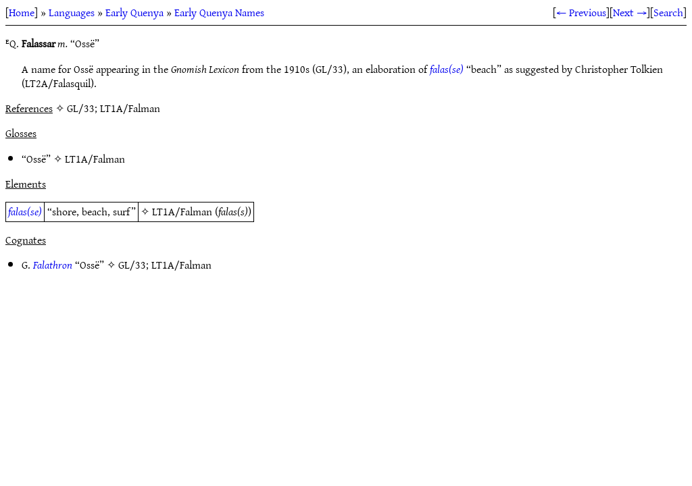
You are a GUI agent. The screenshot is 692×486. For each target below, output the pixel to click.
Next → (630, 12)
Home (21, 12)
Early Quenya (134, 12)
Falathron (52, 264)
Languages (72, 12)
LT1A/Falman (95, 158)
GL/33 (132, 264)
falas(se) (447, 68)
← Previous (581, 12)
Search (668, 12)
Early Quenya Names (219, 12)
